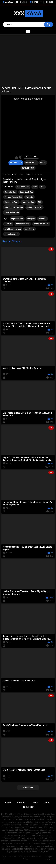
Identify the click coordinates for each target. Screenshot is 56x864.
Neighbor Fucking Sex (14, 207)
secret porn (29, 229)
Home (8, 802)
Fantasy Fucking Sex (13, 197)
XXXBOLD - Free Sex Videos (16, 2)
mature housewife (41, 224)
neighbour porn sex (13, 229)
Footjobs (29, 197)
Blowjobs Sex (10, 192)
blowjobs (31, 219)
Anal (35, 187)
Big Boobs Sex (23, 187)
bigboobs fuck (17, 219)
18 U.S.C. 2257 (28, 807)
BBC (42, 187)
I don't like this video (20, 157)
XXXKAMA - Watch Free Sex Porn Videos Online (25, 858)
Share (43, 163)
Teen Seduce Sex (12, 212)
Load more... (28, 787)
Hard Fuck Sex (28, 202)
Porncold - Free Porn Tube (42, 2)
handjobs (42, 219)
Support (21, 802)
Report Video (31, 163)
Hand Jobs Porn (11, 202)
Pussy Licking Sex (34, 207)
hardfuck (8, 224)
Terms (34, 802)
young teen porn (11, 234)
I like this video (16, 157)
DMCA (46, 802)
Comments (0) (28, 168)
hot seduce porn (23, 224)
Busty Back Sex (26, 192)
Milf (39, 202)
